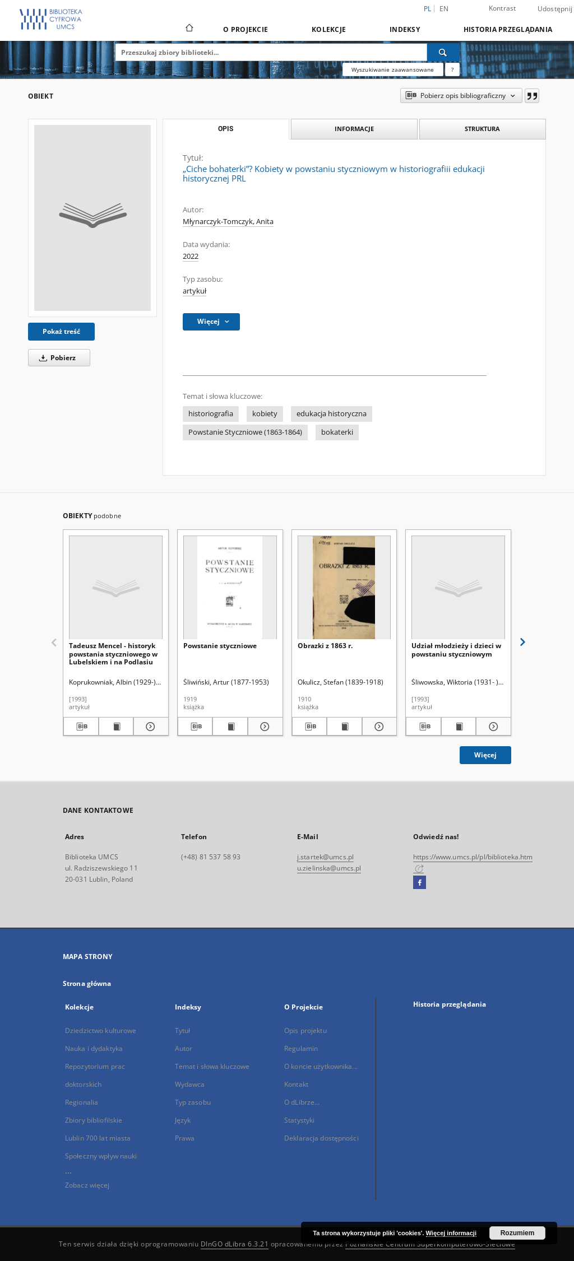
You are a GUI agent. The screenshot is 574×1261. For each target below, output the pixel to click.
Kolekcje (329, 29)
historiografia (210, 413)
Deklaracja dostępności (321, 1138)
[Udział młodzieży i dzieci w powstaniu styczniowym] (458, 588)
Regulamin (301, 1048)
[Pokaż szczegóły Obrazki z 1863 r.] (378, 726)
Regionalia (81, 1102)
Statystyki (299, 1120)
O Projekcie (245, 29)
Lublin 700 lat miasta (98, 1138)
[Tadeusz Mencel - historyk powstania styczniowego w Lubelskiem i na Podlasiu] (116, 588)
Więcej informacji (451, 1233)
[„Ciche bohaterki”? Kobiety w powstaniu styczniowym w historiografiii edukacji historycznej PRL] (92, 218)
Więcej (485, 755)
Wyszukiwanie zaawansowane (392, 69)
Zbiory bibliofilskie (93, 1120)
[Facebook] (419, 883)
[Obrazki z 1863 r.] (344, 588)
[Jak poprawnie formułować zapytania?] (452, 69)
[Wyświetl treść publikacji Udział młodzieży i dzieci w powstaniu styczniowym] (459, 726)
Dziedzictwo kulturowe (101, 1030)
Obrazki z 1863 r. (325, 645)
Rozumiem (518, 1233)
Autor (184, 1048)
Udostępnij (555, 8)
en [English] (444, 8)
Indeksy (405, 29)
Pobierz (55, 357)
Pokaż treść (61, 331)
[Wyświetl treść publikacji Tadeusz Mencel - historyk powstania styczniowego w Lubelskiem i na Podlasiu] (116, 726)
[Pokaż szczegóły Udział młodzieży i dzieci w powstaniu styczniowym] (492, 726)
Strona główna (87, 983)
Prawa (185, 1138)
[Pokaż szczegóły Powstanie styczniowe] (264, 726)
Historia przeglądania (508, 29)
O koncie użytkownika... (321, 1066)
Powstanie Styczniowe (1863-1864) (245, 432)
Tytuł (183, 1030)
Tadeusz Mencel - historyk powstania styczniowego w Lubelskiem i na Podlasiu (113, 653)
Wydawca (190, 1084)
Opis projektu (305, 1030)
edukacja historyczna (332, 413)
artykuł (194, 291)
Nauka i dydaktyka (94, 1048)
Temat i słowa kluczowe (212, 1066)
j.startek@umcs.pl (325, 857)
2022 (190, 256)
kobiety (264, 413)
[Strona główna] (188, 29)
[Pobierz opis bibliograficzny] (81, 726)
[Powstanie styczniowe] (230, 588)
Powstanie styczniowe (220, 645)
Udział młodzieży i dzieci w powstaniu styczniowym (456, 649)
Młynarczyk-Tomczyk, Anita (228, 221)
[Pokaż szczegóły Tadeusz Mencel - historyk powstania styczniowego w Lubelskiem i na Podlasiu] (149, 726)
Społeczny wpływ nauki (101, 1156)
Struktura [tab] (482, 128)
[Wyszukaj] (443, 52)
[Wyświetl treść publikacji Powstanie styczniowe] (230, 726)
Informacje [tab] (354, 128)
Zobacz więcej (87, 1185)
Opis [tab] (225, 129)
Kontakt (296, 1084)
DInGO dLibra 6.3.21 (235, 1244)
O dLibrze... (302, 1102)
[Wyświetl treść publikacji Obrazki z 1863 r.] (344, 726)
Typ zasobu (193, 1102)
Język (183, 1120)
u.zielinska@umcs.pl (329, 868)
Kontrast (502, 8)
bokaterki (337, 432)
